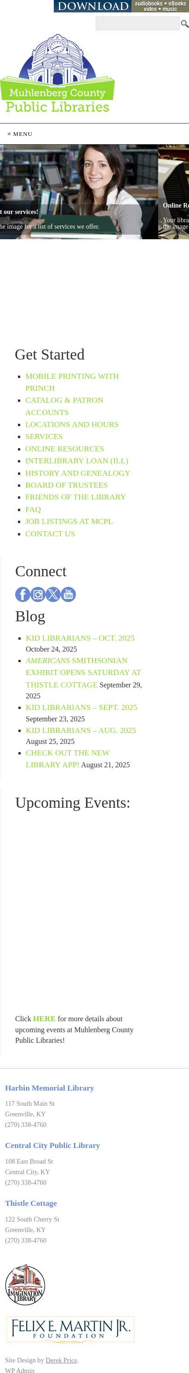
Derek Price (61, 1360)
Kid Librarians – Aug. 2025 (81, 730)
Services (44, 436)
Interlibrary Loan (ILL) (76, 460)
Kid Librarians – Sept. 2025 (81, 707)
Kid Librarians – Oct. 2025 (80, 637)
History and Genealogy (78, 473)
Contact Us (50, 533)
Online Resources (64, 448)
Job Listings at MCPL (69, 521)
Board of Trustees (66, 485)
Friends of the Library (75, 496)
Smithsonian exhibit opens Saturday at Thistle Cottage (83, 672)
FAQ (33, 509)
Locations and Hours (72, 424)
